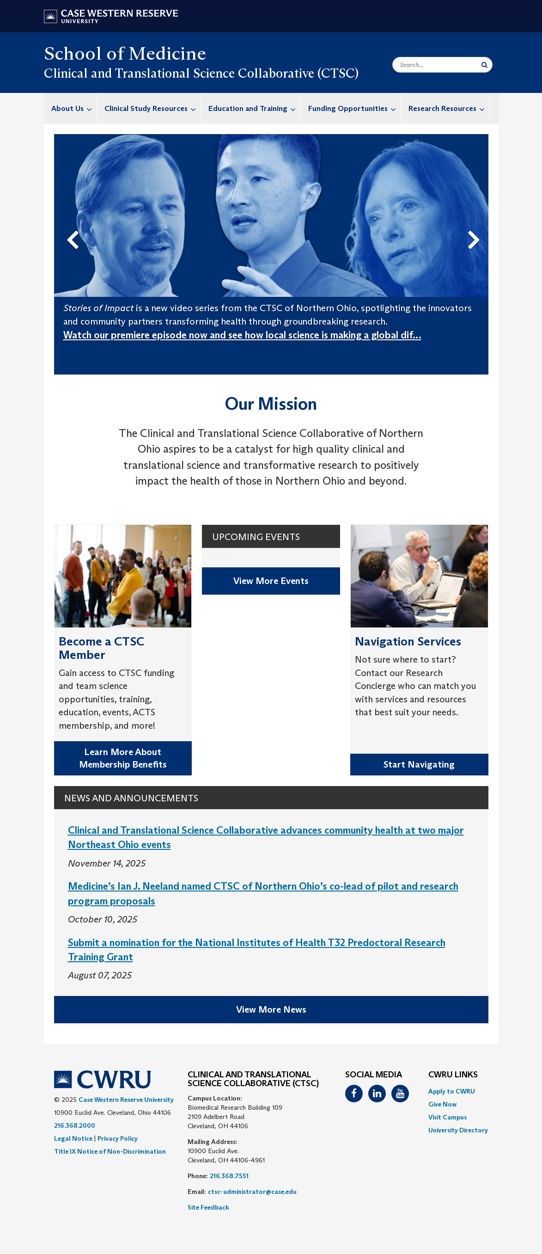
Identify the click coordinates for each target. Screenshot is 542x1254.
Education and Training (254, 108)
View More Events (271, 580)
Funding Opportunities (354, 108)
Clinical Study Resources (152, 108)
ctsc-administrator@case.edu (252, 1191)
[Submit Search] (484, 65)
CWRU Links (453, 1075)
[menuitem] (70, 108)
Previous (74, 225)
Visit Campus (447, 1117)
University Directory (458, 1130)
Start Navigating (419, 764)
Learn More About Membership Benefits (123, 758)
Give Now (442, 1104)
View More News (271, 1009)
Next (476, 225)
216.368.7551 (229, 1176)
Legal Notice (73, 1138)
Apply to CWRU (451, 1091)
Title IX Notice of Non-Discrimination (110, 1151)
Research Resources (448, 108)
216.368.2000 (74, 1125)
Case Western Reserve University (126, 1099)
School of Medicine (125, 53)
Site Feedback (208, 1207)
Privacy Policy (117, 1138)
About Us (74, 108)
